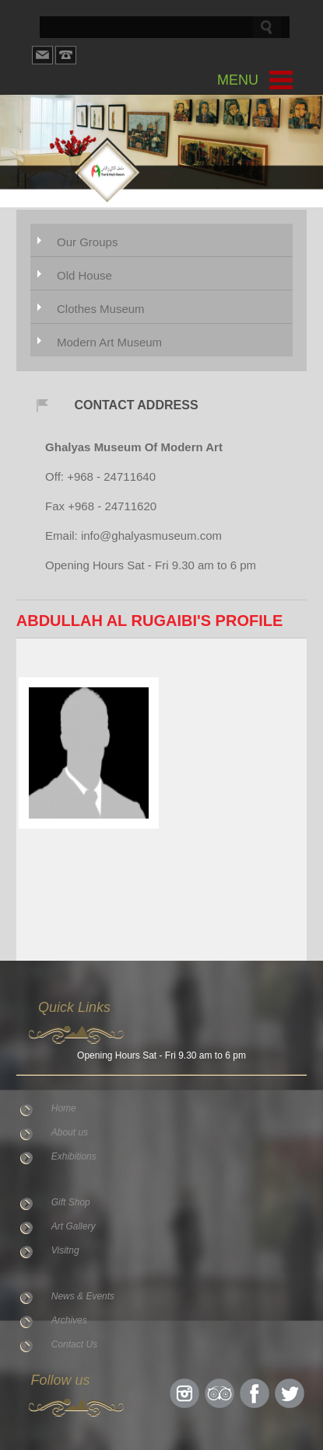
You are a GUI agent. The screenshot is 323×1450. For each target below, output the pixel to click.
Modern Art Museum (109, 342)
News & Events (82, 1296)
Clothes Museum (101, 308)
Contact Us (74, 1344)
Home (63, 1108)
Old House (84, 275)
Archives (69, 1320)
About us (69, 1132)
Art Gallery (73, 1226)
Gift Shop (70, 1202)
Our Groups (87, 242)
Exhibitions (74, 1156)
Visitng (65, 1250)
